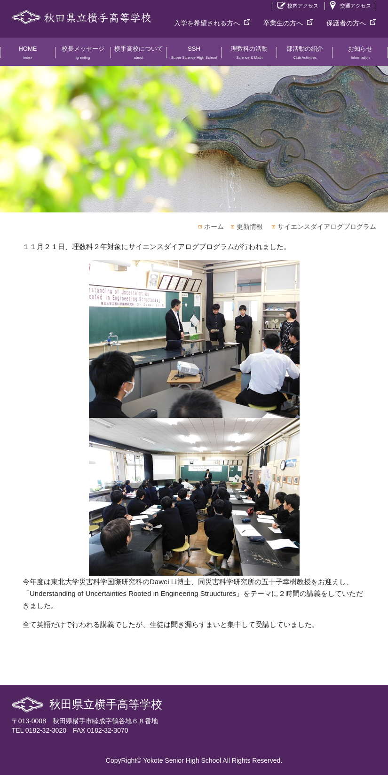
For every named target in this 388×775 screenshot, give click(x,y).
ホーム (214, 226)
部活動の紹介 (305, 55)
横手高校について (138, 55)
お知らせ (360, 55)
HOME (27, 55)
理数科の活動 (249, 55)
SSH (194, 55)
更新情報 (250, 226)
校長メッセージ (83, 55)
